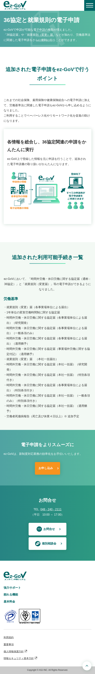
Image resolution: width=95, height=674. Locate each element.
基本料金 (9, 601)
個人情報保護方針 (15, 651)
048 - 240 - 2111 (50, 509)
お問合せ (46, 529)
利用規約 (9, 637)
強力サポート (12, 587)
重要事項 (9, 644)
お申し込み (46, 468)
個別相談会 (45, 543)
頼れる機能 (11, 594)
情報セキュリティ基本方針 (20, 658)
